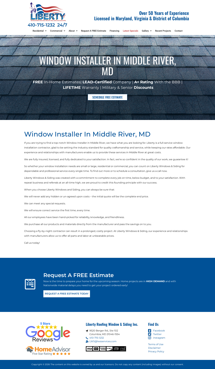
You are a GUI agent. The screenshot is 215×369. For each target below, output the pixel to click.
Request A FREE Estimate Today (67, 293)
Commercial (57, 31)
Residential (39, 31)
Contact (179, 31)
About (73, 31)
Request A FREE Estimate (93, 31)
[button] (39, 31)
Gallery (147, 31)
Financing (114, 31)
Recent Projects (163, 31)
